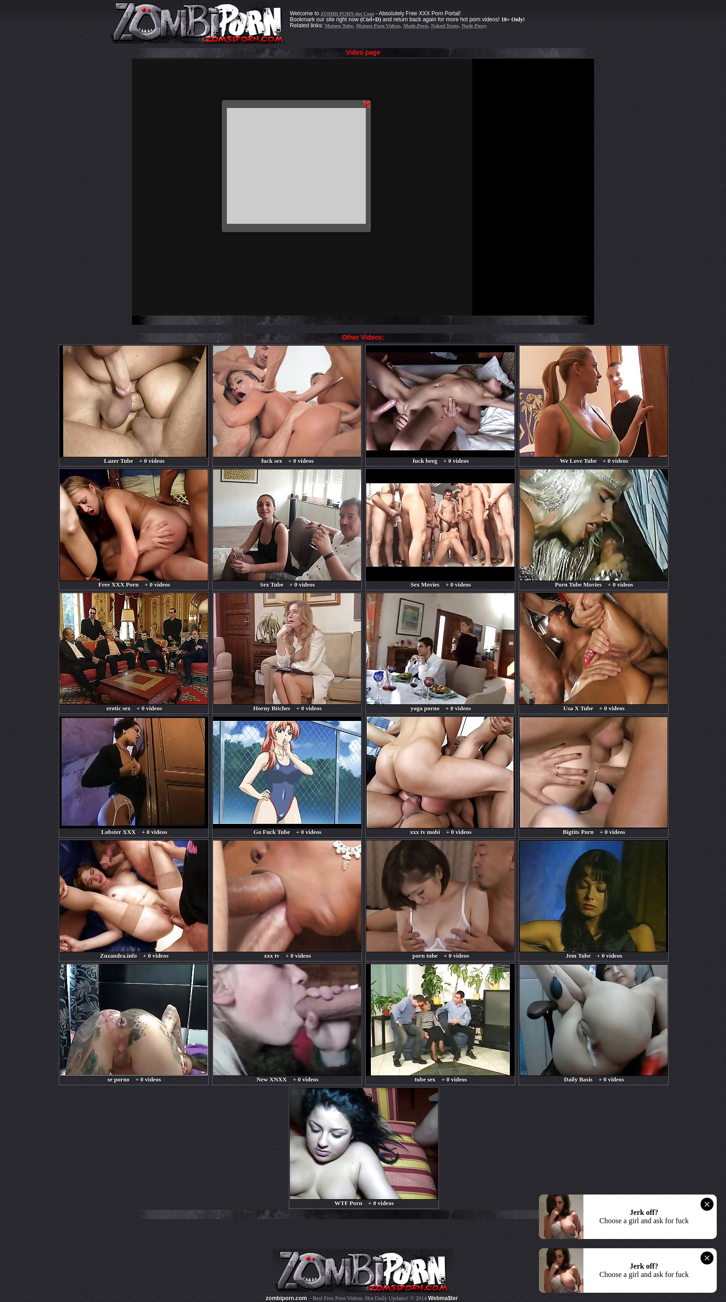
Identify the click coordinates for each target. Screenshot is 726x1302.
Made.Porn (415, 25)
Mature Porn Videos (378, 25)
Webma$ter (443, 1298)
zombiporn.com (286, 1298)
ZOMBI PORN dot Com (347, 13)
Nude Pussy (474, 25)
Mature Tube (339, 25)
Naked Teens (445, 25)
